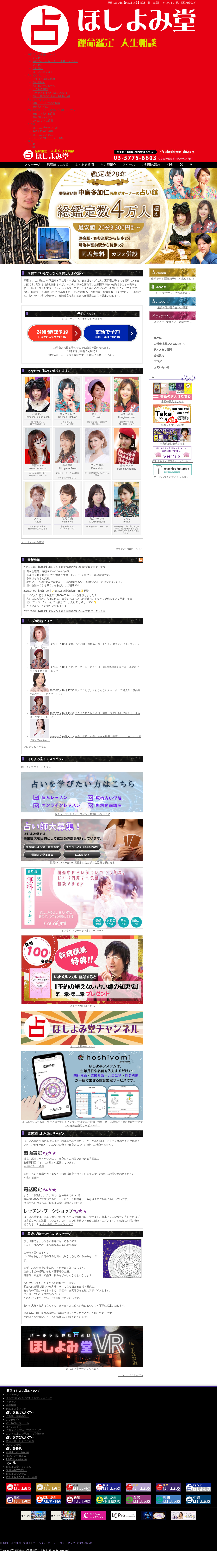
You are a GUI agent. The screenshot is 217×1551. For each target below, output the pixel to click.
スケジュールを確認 (32, 542)
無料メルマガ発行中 (172, 425)
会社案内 (38, 68)
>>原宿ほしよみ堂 (34, 1166)
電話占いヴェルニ (43, 117)
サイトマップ (67, 1543)
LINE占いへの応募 (43, 120)
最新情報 (34, 560)
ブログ (158, 361)
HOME (158, 337)
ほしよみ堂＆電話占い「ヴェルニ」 (172, 461)
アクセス (38, 64)
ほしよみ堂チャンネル (45, 127)
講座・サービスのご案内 (46, 103)
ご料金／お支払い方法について (50, 92)
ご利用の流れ (151, 164)
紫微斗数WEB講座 (43, 131)
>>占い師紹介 (31, 1177)
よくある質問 (40, 89)
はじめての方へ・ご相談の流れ (172, 293)
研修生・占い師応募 (44, 113)
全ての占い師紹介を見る (129, 548)
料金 (170, 164)
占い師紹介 (39, 82)
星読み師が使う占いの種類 (172, 307)
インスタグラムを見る (36, 767)
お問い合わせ (161, 367)
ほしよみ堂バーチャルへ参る (82, 1368)
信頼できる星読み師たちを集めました (172, 278)
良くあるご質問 (163, 349)
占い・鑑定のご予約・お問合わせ (51, 96)
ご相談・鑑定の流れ (44, 78)
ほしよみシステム (43, 134)
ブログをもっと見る (34, 746)
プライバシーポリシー (45, 1543)
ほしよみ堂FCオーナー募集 (48, 138)
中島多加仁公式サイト (172, 443)
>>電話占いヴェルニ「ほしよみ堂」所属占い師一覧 (53, 1202)
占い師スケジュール (44, 85)
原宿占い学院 (40, 106)
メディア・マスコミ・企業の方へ (172, 322)
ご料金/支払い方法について (169, 343)
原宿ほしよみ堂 (58, 164)
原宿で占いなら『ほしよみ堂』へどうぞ (55, 61)
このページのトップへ (130, 1375)
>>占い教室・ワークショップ (56, 1224)
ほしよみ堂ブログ (43, 71)
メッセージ (39, 57)
